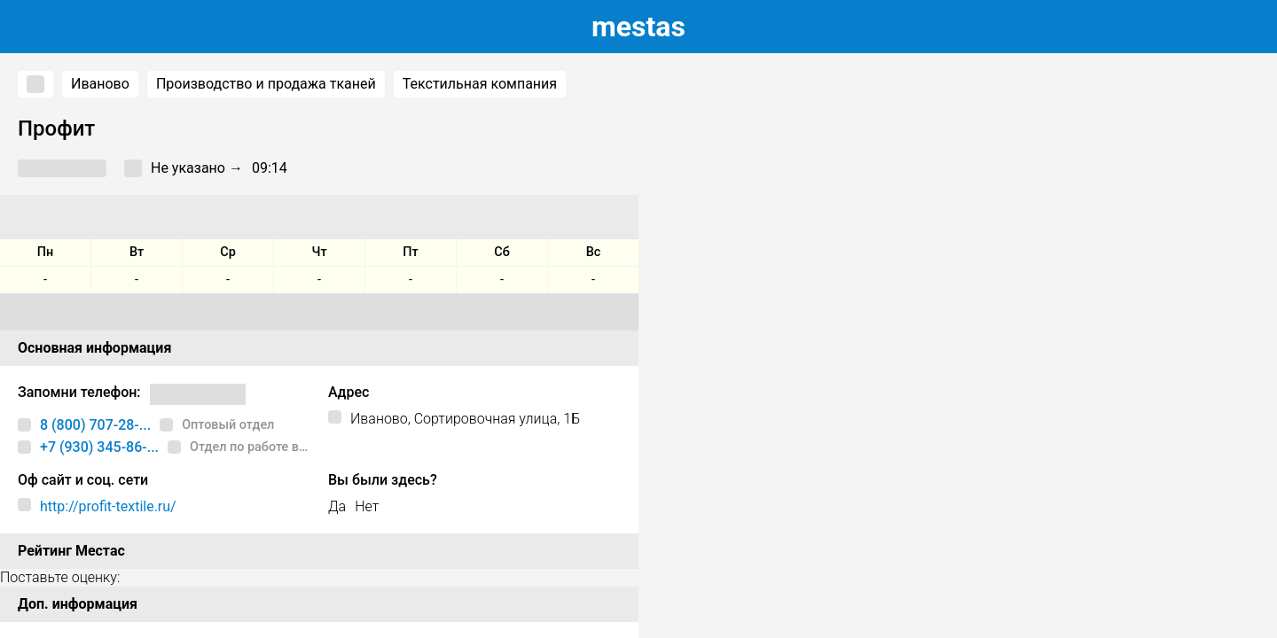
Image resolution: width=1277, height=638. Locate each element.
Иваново (100, 83)
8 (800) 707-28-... (95, 425)
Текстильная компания (480, 83)
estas (638, 26)
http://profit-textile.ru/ (108, 506)
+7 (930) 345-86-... (99, 447)
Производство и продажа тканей (266, 83)
